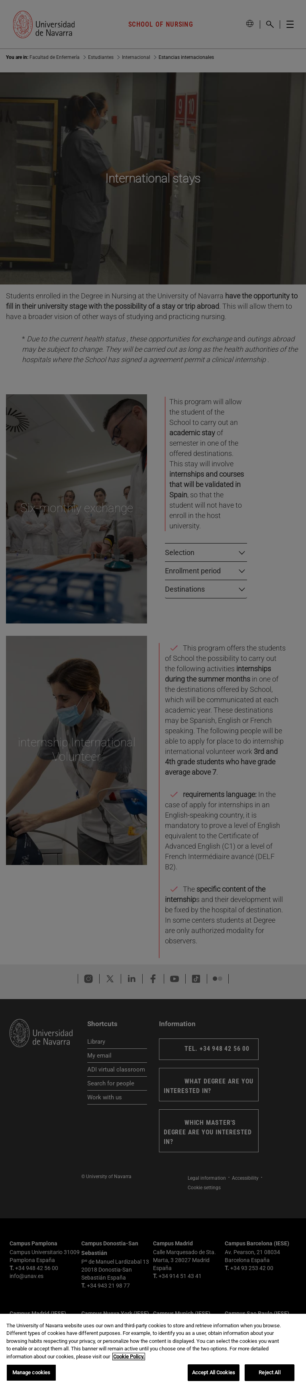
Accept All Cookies (213, 1372)
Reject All (269, 1372)
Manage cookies (31, 1372)
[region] (153, 1351)
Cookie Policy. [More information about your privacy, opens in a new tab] (128, 1357)
